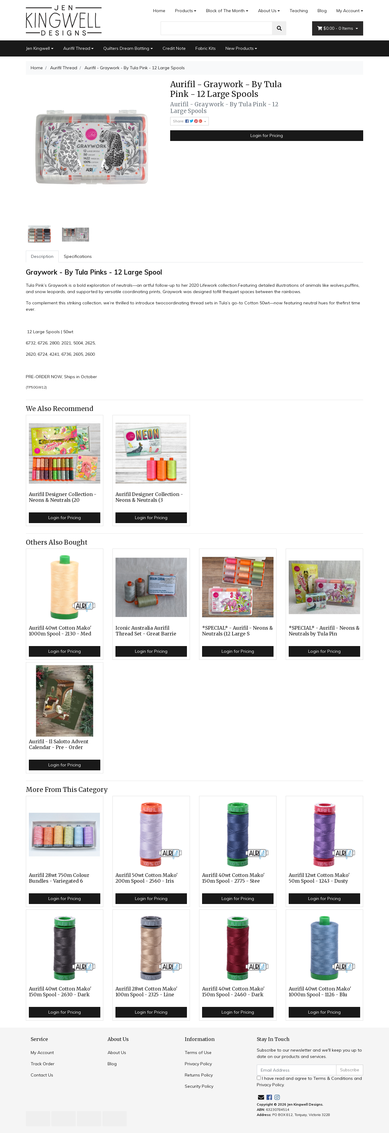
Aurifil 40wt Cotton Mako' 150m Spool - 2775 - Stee (233, 878)
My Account (42, 1052)
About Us (267, 10)
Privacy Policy (198, 1063)
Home (159, 10)
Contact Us (42, 1075)
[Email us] (261, 1097)
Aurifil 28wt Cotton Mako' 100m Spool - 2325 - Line (146, 992)
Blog (322, 10)
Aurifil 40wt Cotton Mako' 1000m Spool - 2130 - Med (60, 631)
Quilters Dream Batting (126, 48)
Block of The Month (225, 10)
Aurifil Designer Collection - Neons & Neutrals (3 (149, 497)
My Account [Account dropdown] (348, 10)
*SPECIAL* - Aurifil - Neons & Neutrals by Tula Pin (324, 631)
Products (184, 10)
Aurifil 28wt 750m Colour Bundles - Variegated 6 (59, 878)
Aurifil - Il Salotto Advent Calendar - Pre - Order (58, 744)
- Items (335, 28)
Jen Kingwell (38, 48)
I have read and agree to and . (309, 1081)
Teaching (299, 10)
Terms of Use (198, 1052)
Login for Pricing (266, 135)
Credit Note (174, 48)
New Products (239, 48)
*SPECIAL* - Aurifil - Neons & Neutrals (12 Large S (237, 631)
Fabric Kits (205, 48)
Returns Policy (199, 1075)
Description (42, 256)
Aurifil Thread (76, 48)
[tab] (42, 256)
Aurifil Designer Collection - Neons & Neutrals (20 (62, 497)
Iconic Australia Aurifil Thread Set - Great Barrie (145, 631)
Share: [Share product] (188, 121)
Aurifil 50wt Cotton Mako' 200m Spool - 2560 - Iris (146, 878)
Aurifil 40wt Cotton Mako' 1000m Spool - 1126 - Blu (320, 992)
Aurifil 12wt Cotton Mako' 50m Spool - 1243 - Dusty (319, 878)
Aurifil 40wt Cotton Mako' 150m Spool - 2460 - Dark (233, 992)
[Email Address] (296, 1070)
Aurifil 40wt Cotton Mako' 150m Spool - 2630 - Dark (60, 992)
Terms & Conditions (333, 1078)
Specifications (78, 256)
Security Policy (199, 1086)
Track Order (42, 1063)
